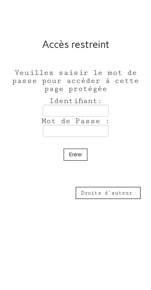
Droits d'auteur (108, 193)
